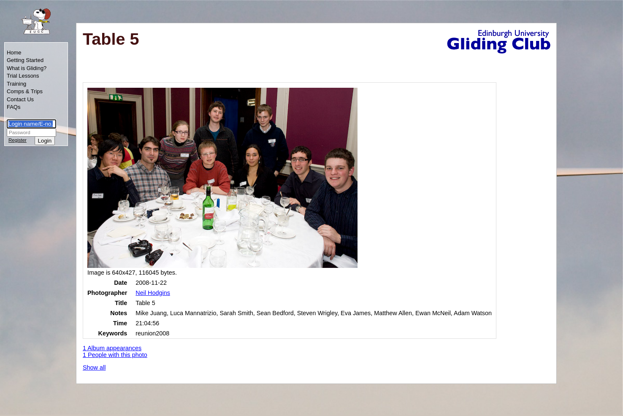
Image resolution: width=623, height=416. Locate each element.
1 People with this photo (115, 354)
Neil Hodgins (152, 292)
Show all (94, 367)
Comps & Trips (25, 91)
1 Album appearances (112, 348)
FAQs (13, 107)
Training (16, 84)
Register (17, 140)
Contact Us (20, 99)
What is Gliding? (26, 68)
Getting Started (25, 60)
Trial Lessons (23, 76)
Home (14, 52)
